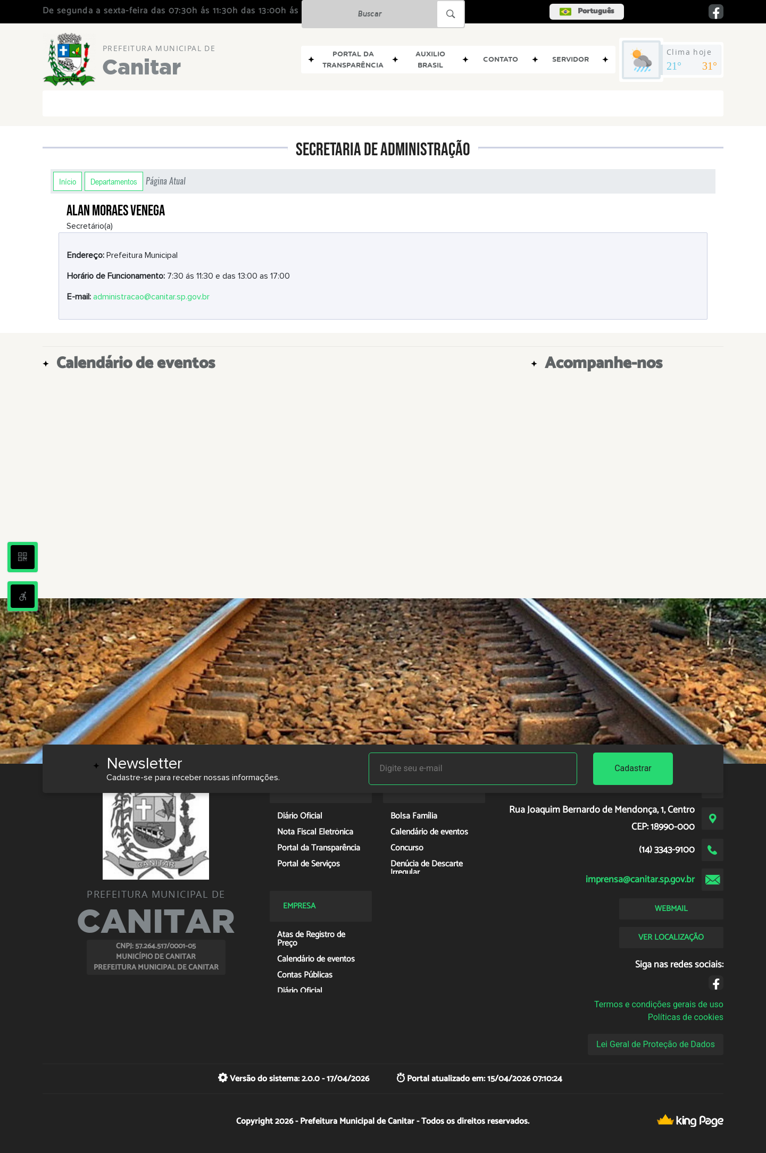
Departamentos (113, 181)
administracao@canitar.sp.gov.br (151, 297)
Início (67, 181)
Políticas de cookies (685, 1017)
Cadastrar (633, 768)
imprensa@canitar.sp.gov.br (640, 880)
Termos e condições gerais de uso (658, 1004)
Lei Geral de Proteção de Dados (655, 1044)
